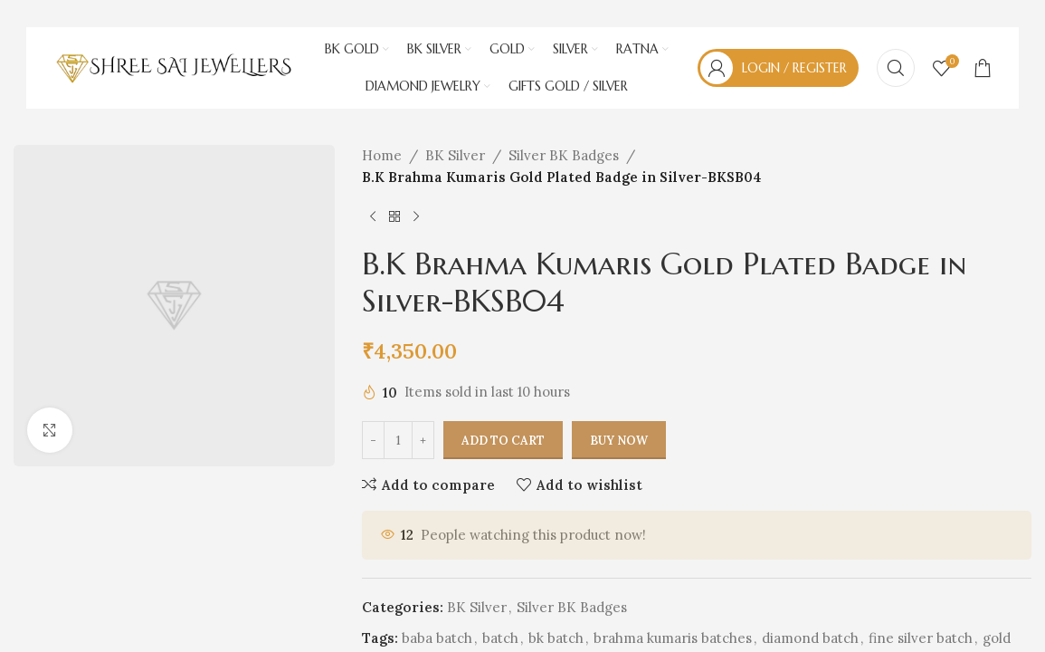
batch (500, 638)
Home (382, 155)
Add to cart (503, 440)
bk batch (556, 638)
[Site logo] (174, 66)
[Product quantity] (398, 441)
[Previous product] (373, 217)
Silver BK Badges (563, 155)
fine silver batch (921, 638)
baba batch (437, 638)
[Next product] (416, 217)
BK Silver (455, 155)
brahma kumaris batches (673, 638)
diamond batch (810, 638)
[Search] (896, 68)
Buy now (619, 440)
